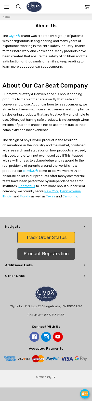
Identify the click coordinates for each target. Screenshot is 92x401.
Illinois (7, 196)
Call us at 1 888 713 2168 (46, 315)
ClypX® (14, 36)
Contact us (26, 186)
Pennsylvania (70, 191)
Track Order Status (46, 237)
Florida (25, 196)
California (70, 196)
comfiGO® (30, 171)
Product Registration (46, 253)
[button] (46, 237)
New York (51, 191)
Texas (50, 196)
